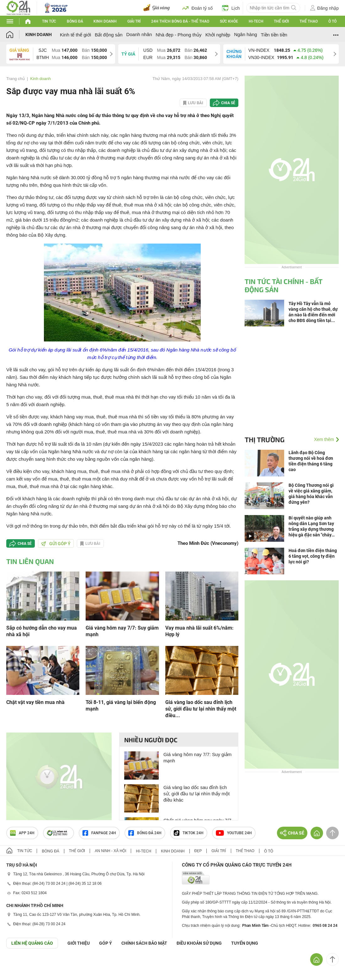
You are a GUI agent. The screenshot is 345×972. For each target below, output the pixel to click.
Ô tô (332, 21)
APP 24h (22, 833)
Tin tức (49, 21)
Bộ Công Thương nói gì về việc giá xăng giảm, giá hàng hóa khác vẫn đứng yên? (311, 494)
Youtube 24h (234, 833)
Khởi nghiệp (218, 34)
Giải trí (134, 21)
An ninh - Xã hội (110, 851)
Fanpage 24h (99, 833)
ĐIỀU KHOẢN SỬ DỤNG (199, 943)
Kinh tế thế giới (75, 34)
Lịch (231, 8)
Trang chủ (15, 78)
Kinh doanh (105, 21)
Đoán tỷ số (197, 8)
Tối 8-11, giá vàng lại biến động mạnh (121, 705)
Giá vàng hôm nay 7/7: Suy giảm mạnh (122, 631)
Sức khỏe (229, 21)
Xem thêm (324, 439)
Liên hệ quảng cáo (32, 943)
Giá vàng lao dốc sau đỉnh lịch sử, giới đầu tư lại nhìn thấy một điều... (200, 708)
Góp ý (105, 943)
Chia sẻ (228, 103)
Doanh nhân (139, 34)
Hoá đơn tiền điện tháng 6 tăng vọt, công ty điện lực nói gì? (313, 556)
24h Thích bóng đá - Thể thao (180, 21)
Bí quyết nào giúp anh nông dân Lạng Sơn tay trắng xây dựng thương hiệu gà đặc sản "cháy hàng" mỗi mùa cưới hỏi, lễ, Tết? (312, 526)
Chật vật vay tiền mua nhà (35, 702)
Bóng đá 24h (145, 833)
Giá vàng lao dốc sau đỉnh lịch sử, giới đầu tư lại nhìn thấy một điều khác (196, 794)
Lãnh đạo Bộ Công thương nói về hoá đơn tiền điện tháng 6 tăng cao (311, 461)
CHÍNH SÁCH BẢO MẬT (144, 943)
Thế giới (281, 21)
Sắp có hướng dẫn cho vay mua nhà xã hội (41, 631)
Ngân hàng (245, 34)
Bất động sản (108, 34)
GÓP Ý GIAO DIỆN (18, 964)
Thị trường (264, 439)
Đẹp (198, 851)
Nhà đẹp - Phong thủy (178, 34)
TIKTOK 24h (189, 833)
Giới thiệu (78, 943)
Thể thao (309, 21)
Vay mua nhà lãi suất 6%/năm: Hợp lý (199, 631)
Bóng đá (75, 21)
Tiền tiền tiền (274, 34)
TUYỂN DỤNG (244, 943)
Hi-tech (256, 21)
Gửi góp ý (56, 543)
